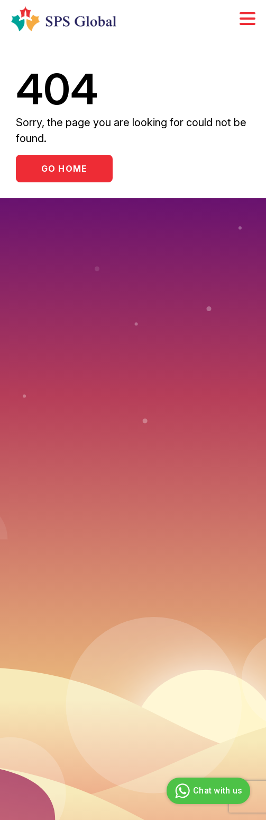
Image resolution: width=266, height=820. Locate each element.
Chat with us (207, 790)
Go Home (64, 168)
